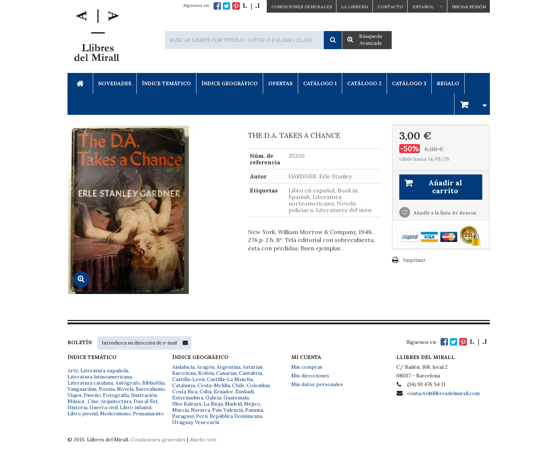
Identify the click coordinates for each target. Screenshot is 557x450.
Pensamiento (148, 413)
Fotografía (116, 395)
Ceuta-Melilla (213, 385)
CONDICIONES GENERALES (301, 6)
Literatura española (104, 370)
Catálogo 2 (364, 83)
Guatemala (236, 397)
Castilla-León (188, 379)
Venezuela (207, 422)
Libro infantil (135, 407)
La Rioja (213, 404)
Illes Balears (186, 404)
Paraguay (183, 416)
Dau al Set (146, 401)
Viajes (75, 395)
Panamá (254, 410)
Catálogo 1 (320, 83)
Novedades (114, 83)
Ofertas (280, 83)
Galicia (213, 397)
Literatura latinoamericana (100, 376)
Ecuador (223, 391)
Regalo (448, 83)
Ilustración (144, 395)
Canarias (226, 373)
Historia (77, 407)
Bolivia (206, 373)
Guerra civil (104, 407)
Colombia (258, 385)
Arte (73, 370)
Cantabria (250, 373)
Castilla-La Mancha (230, 379)
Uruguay (182, 422)
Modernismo (115, 413)
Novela (125, 389)
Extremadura (187, 397)
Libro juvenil (83, 413)
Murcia (180, 410)
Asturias (252, 367)
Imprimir (414, 260)
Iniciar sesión (469, 6)
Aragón (205, 367)
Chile (238, 385)
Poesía (107, 389)
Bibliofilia (153, 383)
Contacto (390, 6)
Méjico (252, 404)
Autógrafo (127, 383)
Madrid (233, 404)
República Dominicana (236, 416)
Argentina (228, 367)
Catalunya (183, 385)
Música (77, 401)
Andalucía (183, 367)
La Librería (355, 6)
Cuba (206, 391)
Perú (202, 416)
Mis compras (306, 367)
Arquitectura (116, 401)
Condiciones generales (158, 439)
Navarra (200, 410)
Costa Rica (184, 391)
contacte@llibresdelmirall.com (443, 393)
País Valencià (227, 410)
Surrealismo (150, 389)
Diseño (92, 395)
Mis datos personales (317, 384)
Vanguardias (82, 389)
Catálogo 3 (409, 83)
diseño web (203, 439)
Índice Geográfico (229, 83)
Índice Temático (166, 83)
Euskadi (244, 391)
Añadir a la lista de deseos (444, 213)
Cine (93, 401)
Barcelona (184, 373)
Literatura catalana (90, 383)
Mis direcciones (310, 375)
